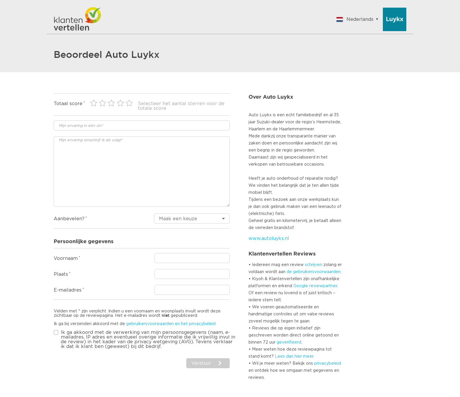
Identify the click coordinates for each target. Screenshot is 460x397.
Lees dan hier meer (294, 356)
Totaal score (68, 103)
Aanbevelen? (69, 218)
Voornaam (66, 258)
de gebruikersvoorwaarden (314, 272)
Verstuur (201, 363)
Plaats (61, 274)
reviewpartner (323, 286)
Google (300, 286)
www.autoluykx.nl (268, 238)
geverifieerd (289, 342)
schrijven (313, 265)
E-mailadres (68, 290)
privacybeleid (327, 363)
